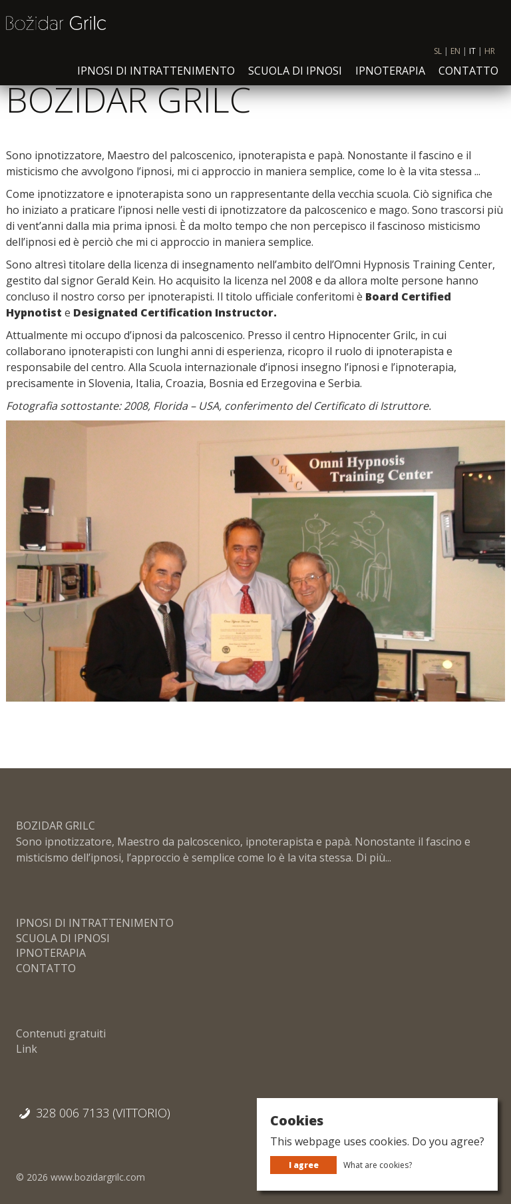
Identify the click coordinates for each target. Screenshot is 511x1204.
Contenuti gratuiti (61, 1033)
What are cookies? (377, 1165)
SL (438, 60)
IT (472, 60)
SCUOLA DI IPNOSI (295, 79)
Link (26, 1048)
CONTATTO (468, 79)
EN (455, 60)
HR (489, 60)
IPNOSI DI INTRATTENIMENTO (156, 79)
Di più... (372, 857)
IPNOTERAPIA (390, 79)
